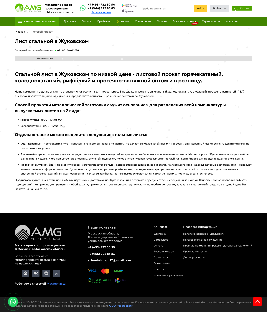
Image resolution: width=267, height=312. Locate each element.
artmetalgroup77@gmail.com (109, 260)
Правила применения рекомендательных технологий (217, 245)
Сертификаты (211, 21)
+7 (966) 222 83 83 (101, 8)
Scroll (257, 301)
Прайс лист (104, 21)
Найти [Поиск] (200, 8)
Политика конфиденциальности (204, 233)
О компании (143, 21)
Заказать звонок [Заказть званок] (101, 12)
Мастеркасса (56, 283)
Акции (125, 21)
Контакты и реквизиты (168, 275)
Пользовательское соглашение (202, 239)
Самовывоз (161, 239)
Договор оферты (194, 257)
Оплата (86, 21)
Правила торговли (195, 251)
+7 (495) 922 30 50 (101, 4)
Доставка (70, 21)
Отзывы (162, 21)
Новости (159, 269)
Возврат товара (164, 251)
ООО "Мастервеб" (121, 305)
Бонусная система (184, 21)
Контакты (232, 21)
